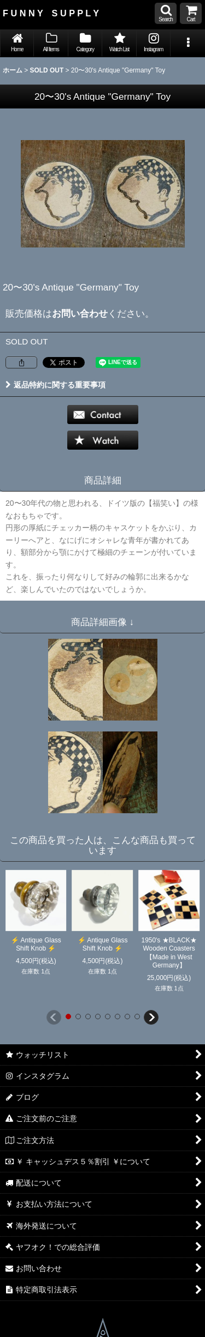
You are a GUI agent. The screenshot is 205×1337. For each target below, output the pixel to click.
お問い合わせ (80, 313)
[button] (166, 13)
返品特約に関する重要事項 (55, 384)
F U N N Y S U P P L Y (51, 13)
